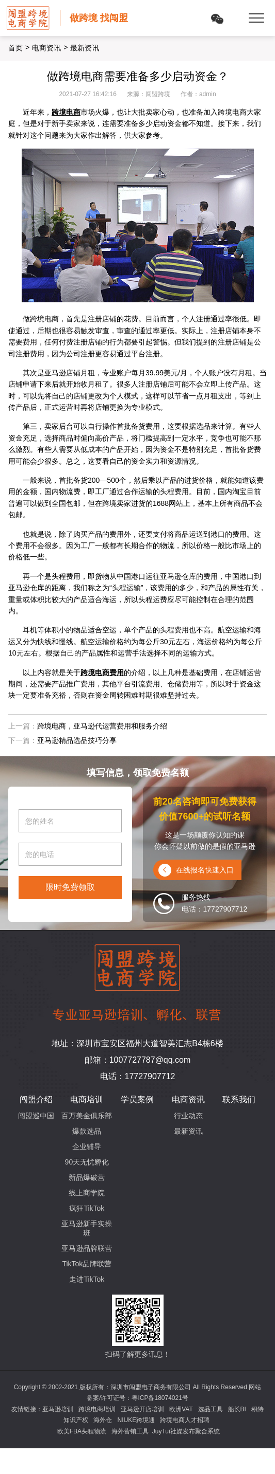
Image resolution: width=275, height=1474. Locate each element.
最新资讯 (188, 1131)
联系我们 (238, 1099)
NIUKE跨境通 (136, 1420)
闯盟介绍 (36, 1099)
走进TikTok (86, 1279)
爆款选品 (86, 1131)
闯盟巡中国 (36, 1116)
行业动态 (188, 1116)
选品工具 (210, 1409)
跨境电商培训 (97, 1409)
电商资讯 (46, 48)
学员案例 (137, 1099)
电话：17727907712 (137, 1076)
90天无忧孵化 (87, 1162)
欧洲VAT (180, 1409)
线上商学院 (87, 1193)
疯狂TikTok (86, 1208)
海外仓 (102, 1420)
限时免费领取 (70, 887)
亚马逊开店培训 (142, 1409)
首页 (15, 48)
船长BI (237, 1409)
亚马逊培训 (57, 1409)
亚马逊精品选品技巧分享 (77, 740)
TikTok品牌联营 (86, 1264)
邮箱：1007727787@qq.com (138, 1060)
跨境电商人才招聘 (184, 1420)
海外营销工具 (130, 1431)
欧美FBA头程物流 (81, 1431)
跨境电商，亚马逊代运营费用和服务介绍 (102, 726)
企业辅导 (86, 1146)
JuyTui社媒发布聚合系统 (186, 1431)
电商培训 (86, 1099)
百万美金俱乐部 (86, 1116)
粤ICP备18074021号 (160, 1398)
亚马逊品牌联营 (86, 1248)
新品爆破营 (87, 1177)
